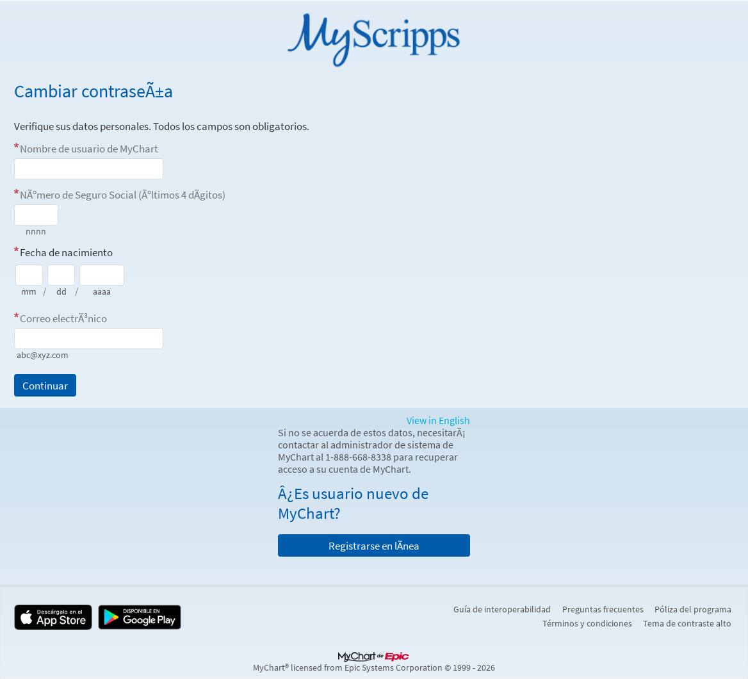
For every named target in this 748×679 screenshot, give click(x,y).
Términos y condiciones (587, 623)
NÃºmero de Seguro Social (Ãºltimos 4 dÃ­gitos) (122, 195)
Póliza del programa (692, 609)
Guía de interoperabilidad (502, 609)
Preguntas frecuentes (603, 609)
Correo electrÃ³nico (63, 318)
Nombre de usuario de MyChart (89, 149)
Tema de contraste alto (687, 623)
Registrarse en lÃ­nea (374, 546)
